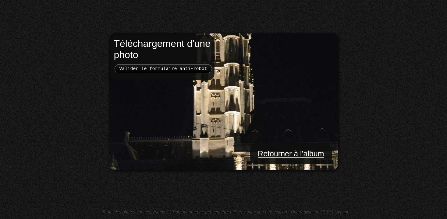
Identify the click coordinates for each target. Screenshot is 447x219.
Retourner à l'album (291, 153)
